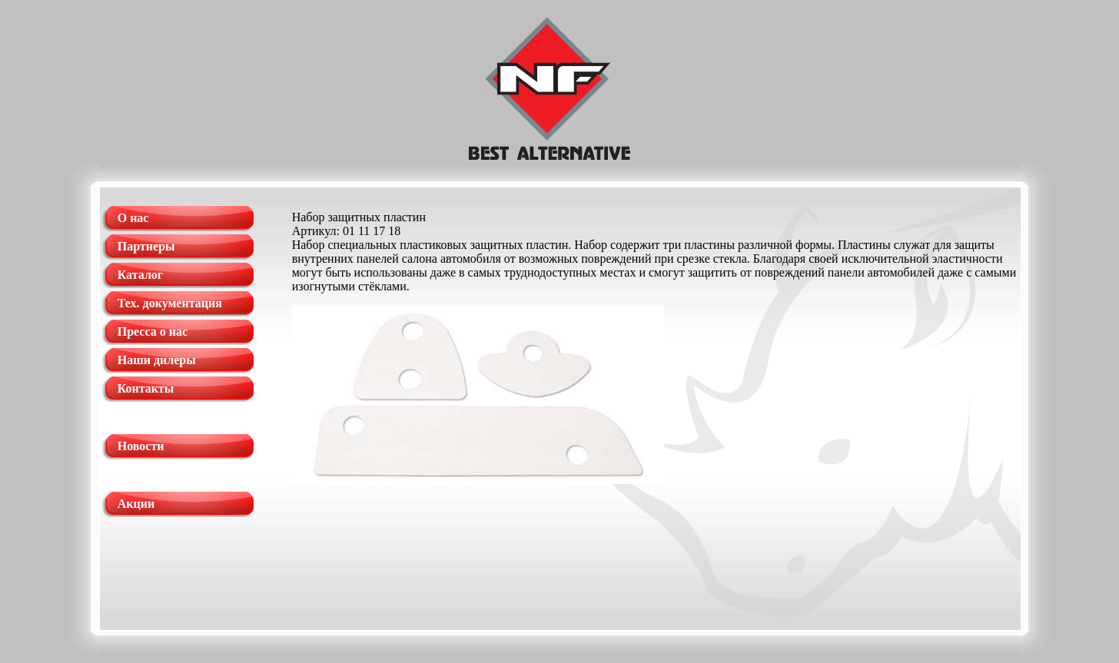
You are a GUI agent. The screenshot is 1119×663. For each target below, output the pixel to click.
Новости (141, 445)
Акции (136, 503)
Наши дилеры (157, 359)
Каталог (140, 274)
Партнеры (146, 246)
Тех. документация (170, 303)
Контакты (146, 388)
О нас (133, 217)
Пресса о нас (153, 331)
